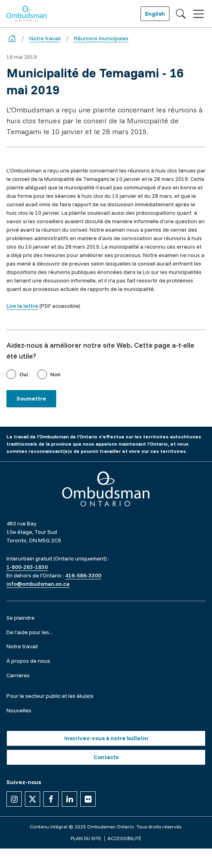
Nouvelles (18, 710)
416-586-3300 (83, 575)
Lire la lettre (22, 305)
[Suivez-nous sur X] (32, 799)
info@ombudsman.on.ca (37, 583)
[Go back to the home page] (12, 38)
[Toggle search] (181, 13)
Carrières (18, 675)
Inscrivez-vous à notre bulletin (106, 738)
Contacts (106, 757)
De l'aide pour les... (29, 632)
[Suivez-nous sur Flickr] (88, 799)
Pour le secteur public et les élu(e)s (50, 695)
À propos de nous (28, 660)
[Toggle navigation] (198, 14)
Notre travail (45, 38)
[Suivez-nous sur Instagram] (14, 799)
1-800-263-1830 (27, 567)
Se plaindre (20, 617)
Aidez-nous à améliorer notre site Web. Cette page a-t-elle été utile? (100, 350)
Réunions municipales (101, 38)
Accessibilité (124, 838)
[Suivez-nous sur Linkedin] (69, 799)
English (155, 13)
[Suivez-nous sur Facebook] (51, 799)
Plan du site (86, 838)
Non (55, 374)
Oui (23, 374)
